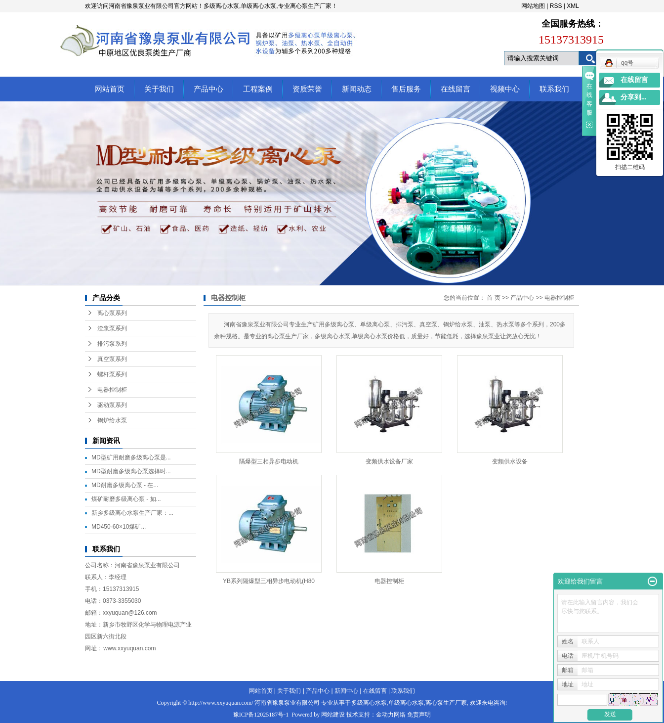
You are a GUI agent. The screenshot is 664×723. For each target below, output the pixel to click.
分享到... (634, 97)
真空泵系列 (112, 359)
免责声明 (419, 714)
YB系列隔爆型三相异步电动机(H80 (269, 581)
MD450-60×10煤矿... (118, 526)
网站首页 (109, 89)
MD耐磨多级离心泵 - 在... (124, 485)
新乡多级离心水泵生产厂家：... (132, 512)
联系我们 (554, 89)
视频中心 (505, 89)
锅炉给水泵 (112, 420)
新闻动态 (357, 89)
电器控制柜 (112, 389)
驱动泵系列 (112, 405)
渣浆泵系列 (112, 328)
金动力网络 (391, 714)
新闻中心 (346, 690)
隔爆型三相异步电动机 (268, 461)
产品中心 (208, 89)
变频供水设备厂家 (389, 461)
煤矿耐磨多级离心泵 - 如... (126, 499)
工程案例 (258, 89)
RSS (556, 5)
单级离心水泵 (406, 702)
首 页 (493, 297)
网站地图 (533, 5)
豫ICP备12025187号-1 (261, 714)
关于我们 (159, 89)
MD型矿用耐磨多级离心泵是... (131, 457)
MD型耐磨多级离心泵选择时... (131, 471)
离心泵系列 (112, 313)
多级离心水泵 (369, 702)
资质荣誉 (307, 89)
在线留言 (455, 89)
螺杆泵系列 (112, 374)
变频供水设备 (510, 461)
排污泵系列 (112, 343)
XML (573, 5)
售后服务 (406, 89)
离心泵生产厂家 (446, 702)
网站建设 (333, 714)
